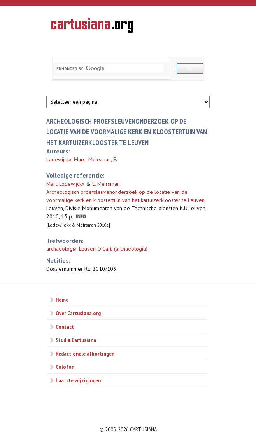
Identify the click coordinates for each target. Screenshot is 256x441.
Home (62, 299)
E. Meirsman (106, 183)
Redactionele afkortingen (85, 353)
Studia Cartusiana (76, 340)
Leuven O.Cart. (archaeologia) (113, 248)
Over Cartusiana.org (78, 313)
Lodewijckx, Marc (65, 159)
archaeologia (61, 248)
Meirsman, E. (102, 159)
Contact (65, 327)
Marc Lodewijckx (65, 183)
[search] (109, 68)
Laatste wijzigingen (78, 380)
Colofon (65, 367)
